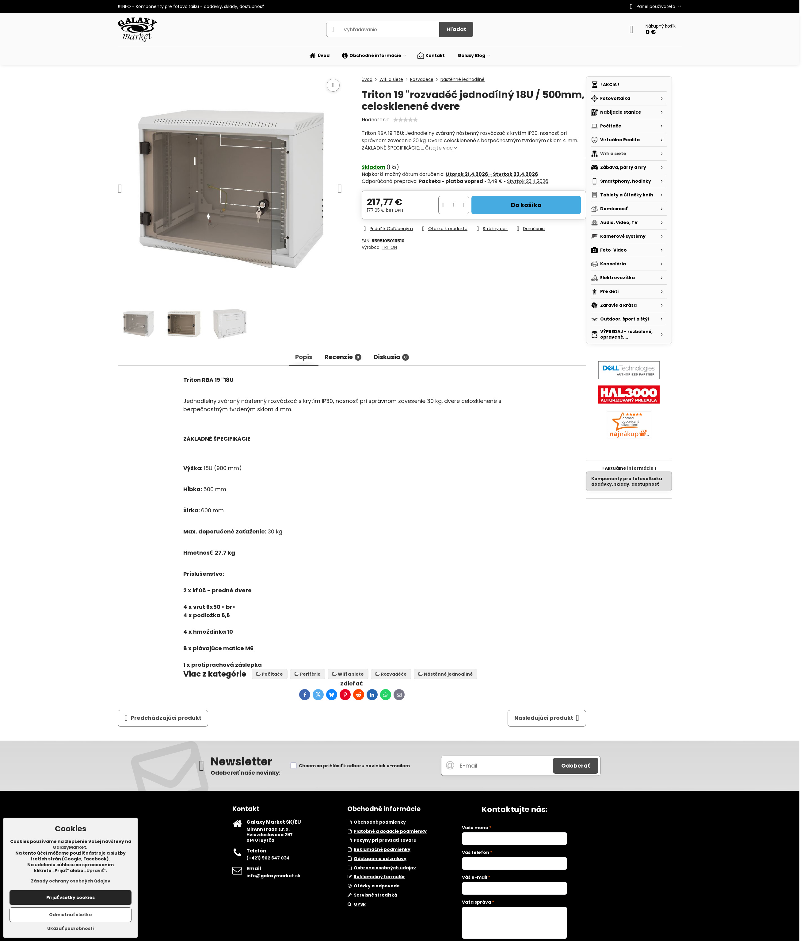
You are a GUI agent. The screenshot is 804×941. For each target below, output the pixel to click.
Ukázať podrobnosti (70, 929)
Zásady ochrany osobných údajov (70, 881)
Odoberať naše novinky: (245, 772)
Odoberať (575, 765)
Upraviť (95, 870)
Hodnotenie (376, 119)
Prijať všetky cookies (70, 897)
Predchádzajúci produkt (163, 718)
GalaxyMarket (69, 847)
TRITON (389, 247)
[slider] (405, 119)
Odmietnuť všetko (70, 915)
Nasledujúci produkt (546, 718)
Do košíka (526, 205)
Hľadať (456, 29)
